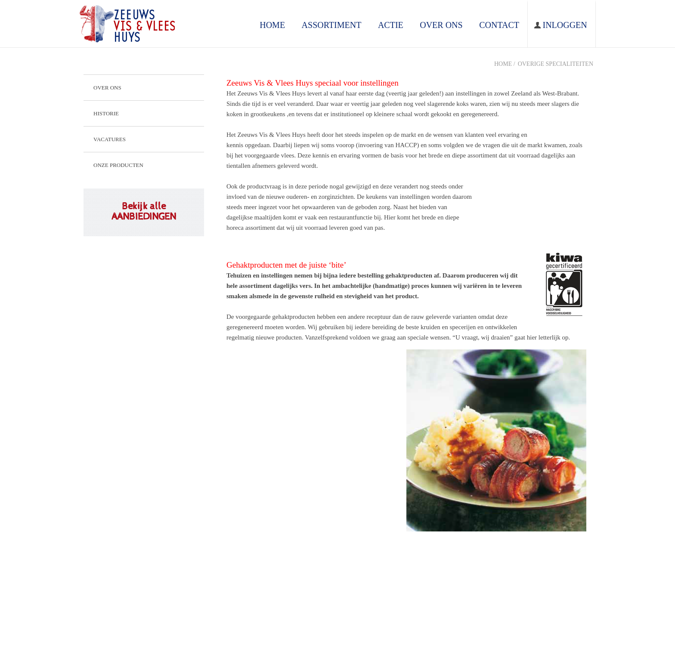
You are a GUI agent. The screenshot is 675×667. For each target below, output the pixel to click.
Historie (106, 113)
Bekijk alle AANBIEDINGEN (143, 211)
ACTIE (390, 25)
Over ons (107, 87)
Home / (504, 64)
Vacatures (109, 139)
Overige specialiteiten (555, 64)
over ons (441, 25)
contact (499, 25)
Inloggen (564, 25)
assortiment (332, 25)
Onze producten (118, 165)
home (272, 25)
